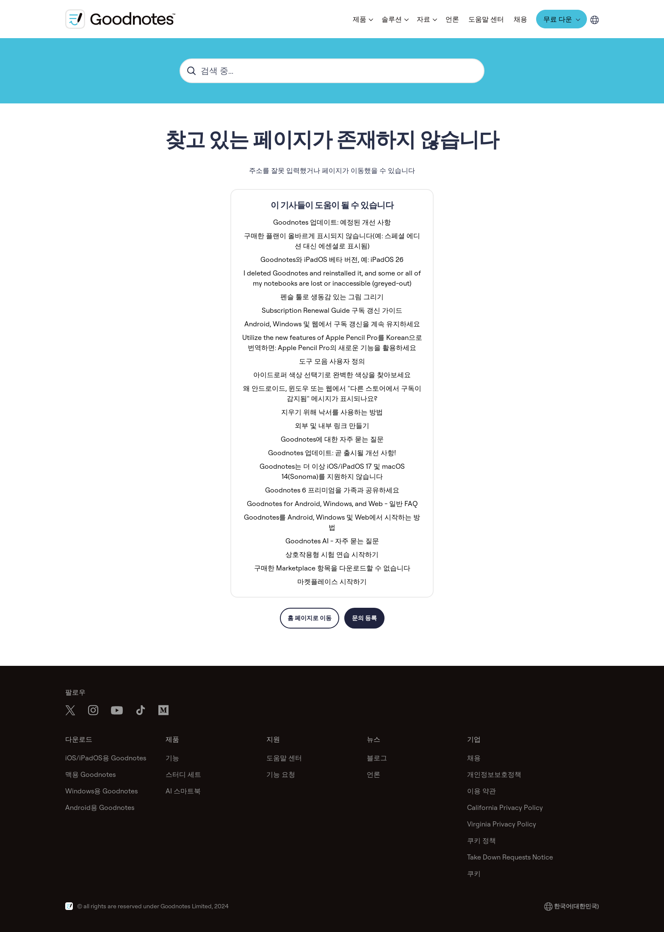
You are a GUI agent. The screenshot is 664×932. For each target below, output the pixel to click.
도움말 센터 (486, 19)
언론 (452, 19)
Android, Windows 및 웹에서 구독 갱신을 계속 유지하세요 (332, 324)
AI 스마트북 (183, 791)
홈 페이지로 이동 (310, 618)
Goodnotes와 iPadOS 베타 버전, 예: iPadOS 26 (332, 259)
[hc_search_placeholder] (332, 70)
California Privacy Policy (505, 807)
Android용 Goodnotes (99, 807)
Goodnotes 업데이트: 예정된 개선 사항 (332, 222)
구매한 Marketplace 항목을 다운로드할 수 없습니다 (332, 568)
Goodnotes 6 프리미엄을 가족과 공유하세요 (332, 490)
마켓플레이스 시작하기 (332, 581)
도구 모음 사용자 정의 (332, 361)
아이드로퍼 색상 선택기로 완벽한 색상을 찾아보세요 (332, 374)
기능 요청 (280, 774)
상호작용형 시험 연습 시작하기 (332, 554)
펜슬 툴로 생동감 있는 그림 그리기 (332, 296)
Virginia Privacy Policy (501, 824)
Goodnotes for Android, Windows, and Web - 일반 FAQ (332, 503)
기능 (172, 758)
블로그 (377, 758)
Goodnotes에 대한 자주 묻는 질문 (332, 439)
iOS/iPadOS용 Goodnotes (105, 758)
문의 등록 (364, 618)
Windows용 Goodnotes (101, 791)
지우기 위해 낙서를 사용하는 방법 (332, 412)
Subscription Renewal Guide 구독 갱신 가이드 (332, 310)
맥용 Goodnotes (90, 774)
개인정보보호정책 (494, 774)
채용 (520, 19)
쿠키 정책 (481, 840)
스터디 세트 (183, 774)
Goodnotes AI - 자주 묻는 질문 (332, 541)
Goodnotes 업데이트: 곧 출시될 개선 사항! (332, 452)
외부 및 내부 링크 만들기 (332, 425)
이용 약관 (481, 791)
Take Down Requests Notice (510, 857)
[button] (362, 19)
